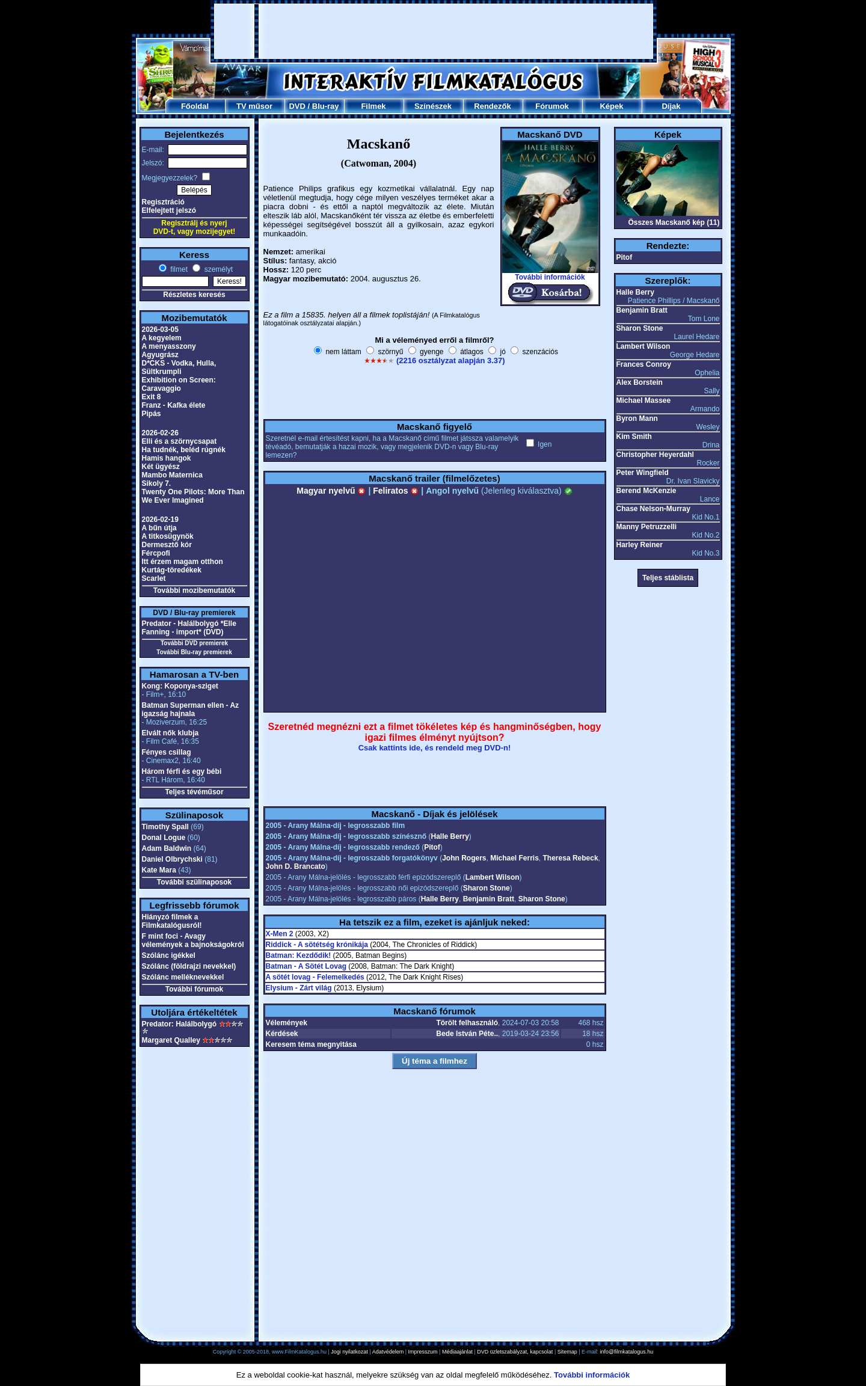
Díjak (671, 106)
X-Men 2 (279, 934)
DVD (297, 106)
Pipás (151, 413)
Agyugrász (160, 355)
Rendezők (492, 106)
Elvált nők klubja (170, 733)
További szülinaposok (194, 882)
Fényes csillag (166, 752)
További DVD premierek (194, 643)
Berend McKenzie (646, 490)
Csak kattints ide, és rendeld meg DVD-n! (434, 747)
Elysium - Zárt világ (299, 988)
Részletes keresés (194, 294)
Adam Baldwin (167, 848)
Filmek (373, 106)
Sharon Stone (486, 888)
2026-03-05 (160, 329)
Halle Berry (449, 836)
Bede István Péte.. (467, 1033)
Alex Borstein (639, 382)
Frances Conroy (643, 364)
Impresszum (423, 1352)
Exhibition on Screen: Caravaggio (179, 384)
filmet (178, 269)
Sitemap (567, 1352)
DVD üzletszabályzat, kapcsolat (515, 1352)
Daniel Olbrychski (172, 859)
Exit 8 (151, 397)
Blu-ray (325, 106)
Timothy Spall (165, 827)
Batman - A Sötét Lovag (306, 966)
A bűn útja (159, 528)
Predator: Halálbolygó (179, 1024)
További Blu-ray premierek (194, 652)
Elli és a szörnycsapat (179, 441)
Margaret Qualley (171, 1040)
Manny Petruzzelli (646, 527)
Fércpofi (156, 553)
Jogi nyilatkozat (349, 1352)
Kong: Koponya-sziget (180, 686)
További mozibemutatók (194, 590)
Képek (611, 106)
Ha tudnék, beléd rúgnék (184, 450)
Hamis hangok (166, 458)
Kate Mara (159, 870)
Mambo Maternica (172, 475)
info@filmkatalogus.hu (627, 1352)
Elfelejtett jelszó (169, 210)
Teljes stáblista (667, 578)
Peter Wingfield (642, 472)
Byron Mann (637, 418)
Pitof (432, 847)
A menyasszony (169, 346)
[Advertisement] (434, 31)
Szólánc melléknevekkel (183, 977)
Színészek (433, 106)
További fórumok (194, 989)
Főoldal (195, 106)
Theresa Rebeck (570, 858)
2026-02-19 (160, 519)
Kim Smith (634, 436)
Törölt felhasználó (467, 1023)
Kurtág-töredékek (171, 570)
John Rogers (464, 858)
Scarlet (154, 578)
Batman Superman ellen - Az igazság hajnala (190, 709)
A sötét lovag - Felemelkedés (315, 977)
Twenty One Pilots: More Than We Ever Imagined (193, 496)
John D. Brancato (295, 866)
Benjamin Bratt (488, 899)
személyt (217, 269)
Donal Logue (164, 837)
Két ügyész (161, 466)
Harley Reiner (639, 545)
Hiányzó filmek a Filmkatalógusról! (172, 921)
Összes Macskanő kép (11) (673, 222)
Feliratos (396, 490)
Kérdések (282, 1033)
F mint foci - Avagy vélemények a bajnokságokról (193, 940)
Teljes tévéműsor (194, 792)
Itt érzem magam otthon (182, 561)
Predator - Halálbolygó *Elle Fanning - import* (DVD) (189, 627)
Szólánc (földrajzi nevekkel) (189, 966)
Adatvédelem (388, 1352)
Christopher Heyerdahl (655, 454)
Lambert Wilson (492, 877)
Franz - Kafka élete (174, 405)
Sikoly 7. (156, 483)
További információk (550, 277)
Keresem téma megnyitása (311, 1044)
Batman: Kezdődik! (298, 955)
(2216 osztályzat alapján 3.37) (450, 360)
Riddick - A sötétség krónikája (317, 944)
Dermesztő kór (167, 545)
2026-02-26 (160, 433)
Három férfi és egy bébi (182, 771)
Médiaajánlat (457, 1352)
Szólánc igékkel (168, 955)
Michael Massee (643, 400)
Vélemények (286, 1023)
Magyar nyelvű (331, 490)
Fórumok (552, 106)
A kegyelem (162, 338)
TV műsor (254, 106)
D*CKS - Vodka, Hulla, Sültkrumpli (179, 367)
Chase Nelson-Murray (653, 508)
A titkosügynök (168, 536)
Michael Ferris (514, 858)
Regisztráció (163, 202)
